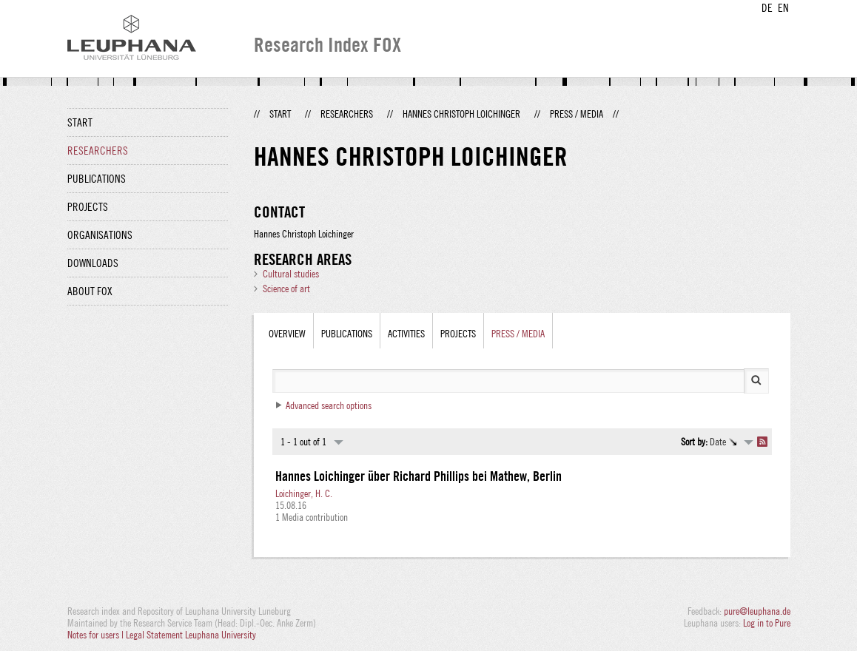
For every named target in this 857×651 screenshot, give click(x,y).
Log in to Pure (766, 623)
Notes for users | (96, 635)
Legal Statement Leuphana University (191, 635)
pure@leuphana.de (757, 611)
